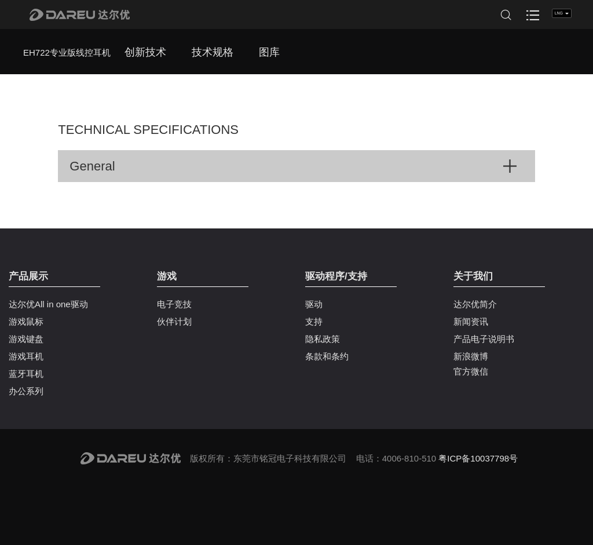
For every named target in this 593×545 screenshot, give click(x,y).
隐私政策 (322, 339)
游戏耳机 (26, 356)
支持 (314, 321)
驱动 (314, 304)
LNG (562, 13)
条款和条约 (327, 356)
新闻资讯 (470, 321)
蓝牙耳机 (26, 374)
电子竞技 (174, 304)
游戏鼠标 (26, 321)
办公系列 (26, 391)
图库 (269, 52)
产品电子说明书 (483, 339)
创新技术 (145, 52)
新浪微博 (470, 356)
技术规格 (212, 52)
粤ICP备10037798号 (478, 458)
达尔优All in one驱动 (48, 304)
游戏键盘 (26, 339)
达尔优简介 (475, 304)
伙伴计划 (174, 321)
